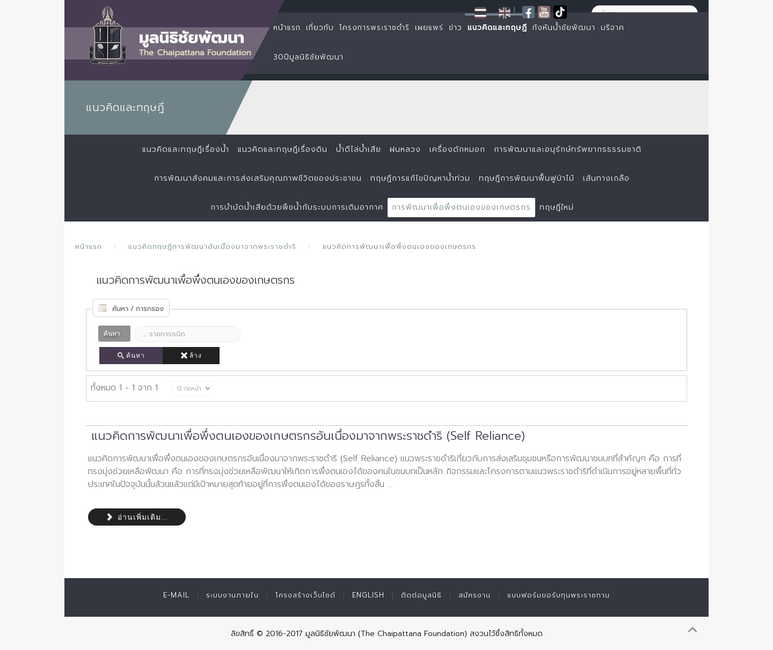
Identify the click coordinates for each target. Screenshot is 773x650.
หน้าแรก (287, 27)
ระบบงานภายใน (232, 595)
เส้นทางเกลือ (606, 178)
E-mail (176, 595)
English (368, 595)
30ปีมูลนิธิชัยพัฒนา (308, 57)
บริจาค (612, 27)
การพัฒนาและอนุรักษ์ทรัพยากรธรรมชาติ (567, 149)
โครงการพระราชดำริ (374, 27)
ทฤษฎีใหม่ (556, 207)
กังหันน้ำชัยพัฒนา (564, 27)
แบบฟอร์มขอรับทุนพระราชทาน (558, 595)
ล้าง (191, 355)
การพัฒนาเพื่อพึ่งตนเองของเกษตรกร (461, 207)
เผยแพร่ (429, 27)
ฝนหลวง (405, 149)
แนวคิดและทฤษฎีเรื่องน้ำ (185, 149)
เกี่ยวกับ (320, 27)
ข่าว (455, 27)
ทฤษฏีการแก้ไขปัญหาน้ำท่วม (420, 178)
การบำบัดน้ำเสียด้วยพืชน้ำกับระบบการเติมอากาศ (296, 207)
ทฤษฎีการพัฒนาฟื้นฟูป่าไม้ (526, 178)
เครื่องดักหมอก (457, 149)
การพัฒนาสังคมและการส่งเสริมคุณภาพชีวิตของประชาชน (258, 178)
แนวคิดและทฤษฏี (497, 27)
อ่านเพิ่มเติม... (137, 517)
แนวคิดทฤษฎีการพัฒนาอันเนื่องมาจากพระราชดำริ (212, 246)
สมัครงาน (474, 595)
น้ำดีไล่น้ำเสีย (358, 149)
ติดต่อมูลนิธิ (421, 595)
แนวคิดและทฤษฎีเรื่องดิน (282, 149)
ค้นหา (131, 355)
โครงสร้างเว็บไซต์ (305, 595)
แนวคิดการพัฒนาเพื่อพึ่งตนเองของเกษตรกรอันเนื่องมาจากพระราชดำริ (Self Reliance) (308, 436)
